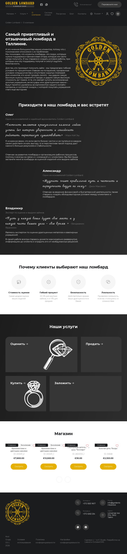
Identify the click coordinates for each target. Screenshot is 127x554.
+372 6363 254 (89, 514)
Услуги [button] (23, 14)
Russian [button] (95, 14)
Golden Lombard (12, 22)
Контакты (82, 14)
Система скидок (48, 14)
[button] (112, 14)
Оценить (17, 344)
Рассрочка (61, 14)
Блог (72, 14)
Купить (16, 383)
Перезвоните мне (110, 4)
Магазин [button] (10, 14)
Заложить (63, 383)
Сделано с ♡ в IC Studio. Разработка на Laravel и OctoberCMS (102, 541)
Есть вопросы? (86, 4)
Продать (93, 344)
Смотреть (19, 466)
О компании (36, 14)
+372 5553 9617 (89, 503)
